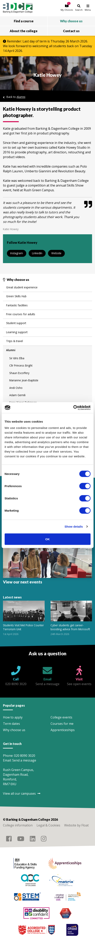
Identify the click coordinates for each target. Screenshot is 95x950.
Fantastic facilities (17, 305)
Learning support (16, 332)
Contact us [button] (71, 31)
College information (18, 825)
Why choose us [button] (71, 21)
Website (56, 253)
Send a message (24, 760)
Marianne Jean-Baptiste (23, 380)
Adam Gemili (17, 395)
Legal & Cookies (48, 825)
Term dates (11, 723)
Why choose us (14, 730)
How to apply (13, 717)
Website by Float (76, 825)
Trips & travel (14, 341)
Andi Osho (16, 388)
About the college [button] (24, 31)
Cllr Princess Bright (20, 365)
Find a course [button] (24, 21)
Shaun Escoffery (19, 373)
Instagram (16, 253)
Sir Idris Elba (16, 358)
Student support (16, 323)
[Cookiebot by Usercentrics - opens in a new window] (73, 407)
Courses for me (62, 723)
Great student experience (22, 287)
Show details (74, 526)
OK (47, 539)
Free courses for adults (20, 314)
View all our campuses (21, 793)
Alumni (21, 97)
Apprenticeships (63, 730)
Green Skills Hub (16, 296)
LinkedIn (37, 253)
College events (61, 717)
